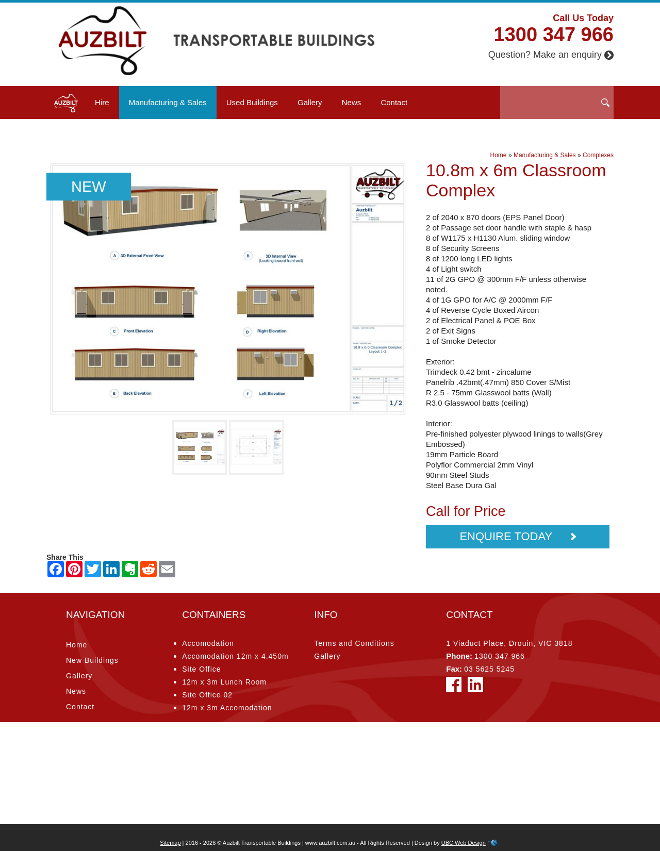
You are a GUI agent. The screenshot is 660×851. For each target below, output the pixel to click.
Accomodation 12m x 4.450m (235, 656)
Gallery (310, 102)
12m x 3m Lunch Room (224, 682)
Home (498, 155)
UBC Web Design (463, 843)
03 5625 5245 (489, 669)
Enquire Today (517, 536)
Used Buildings (252, 102)
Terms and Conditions (354, 643)
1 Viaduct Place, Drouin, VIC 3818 (509, 643)
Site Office (201, 669)
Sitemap (170, 843)
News (351, 102)
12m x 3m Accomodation (227, 708)
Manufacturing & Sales (168, 102)
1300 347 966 (554, 34)
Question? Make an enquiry (551, 54)
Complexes (598, 155)
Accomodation (208, 643)
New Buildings (92, 660)
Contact (394, 102)
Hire (102, 102)
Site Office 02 (207, 695)
